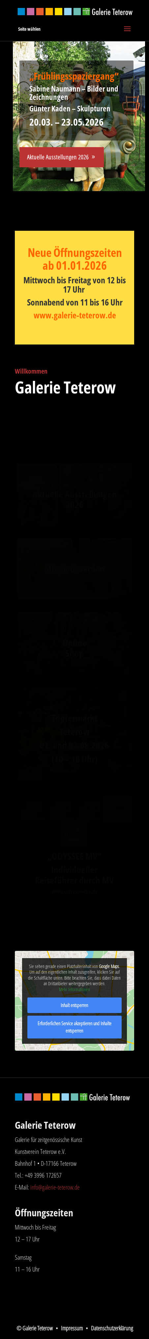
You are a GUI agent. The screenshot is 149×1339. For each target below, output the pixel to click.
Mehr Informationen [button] (74, 990)
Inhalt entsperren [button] (74, 1005)
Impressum (72, 1328)
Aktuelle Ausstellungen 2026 (58, 157)
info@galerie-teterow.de (55, 1187)
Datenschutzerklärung (112, 1328)
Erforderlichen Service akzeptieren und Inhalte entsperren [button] (74, 1027)
